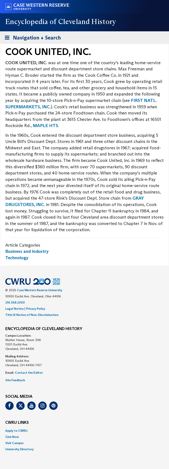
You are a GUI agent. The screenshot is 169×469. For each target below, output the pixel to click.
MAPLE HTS (45, 125)
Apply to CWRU (16, 431)
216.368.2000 (15, 302)
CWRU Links (17, 422)
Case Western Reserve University (39, 290)
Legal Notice (14, 309)
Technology (16, 257)
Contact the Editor (29, 373)
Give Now (12, 437)
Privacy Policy (35, 309)
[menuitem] (84, 431)
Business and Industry (27, 251)
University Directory (19, 449)
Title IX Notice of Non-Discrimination (32, 315)
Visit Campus (14, 443)
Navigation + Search (31, 38)
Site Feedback (15, 380)
